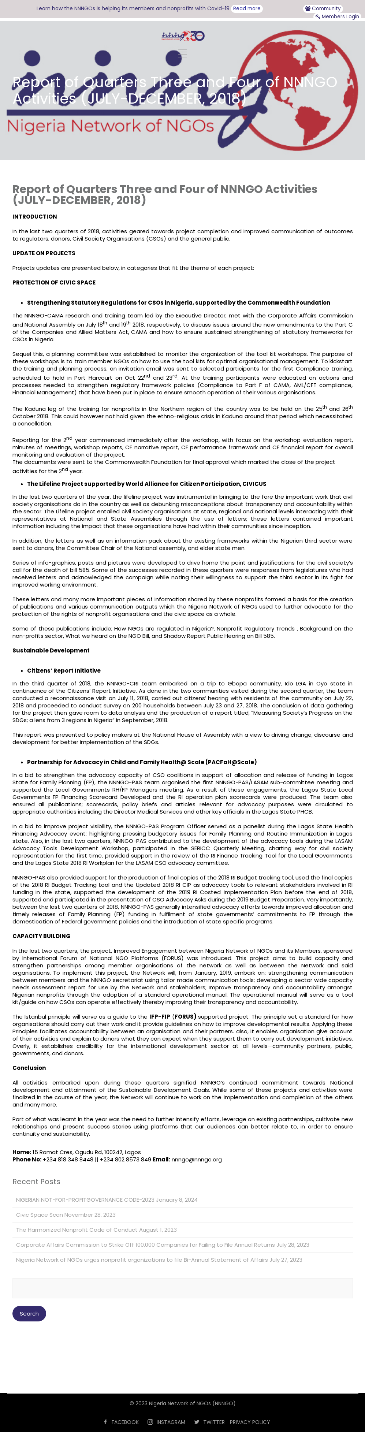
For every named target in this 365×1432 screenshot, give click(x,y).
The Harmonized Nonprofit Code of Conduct (77, 1230)
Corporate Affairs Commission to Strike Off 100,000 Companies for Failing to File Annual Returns (145, 1245)
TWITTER (214, 1422)
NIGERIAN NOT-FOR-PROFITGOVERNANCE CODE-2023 (85, 1200)
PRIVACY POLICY (250, 1422)
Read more (247, 8)
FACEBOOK (125, 1422)
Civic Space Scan (39, 1215)
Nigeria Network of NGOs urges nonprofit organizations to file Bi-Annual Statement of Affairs (142, 1260)
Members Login (337, 16)
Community (323, 8)
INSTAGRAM (171, 1422)
